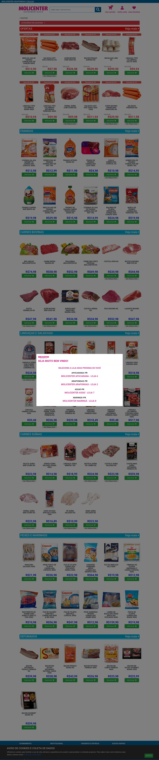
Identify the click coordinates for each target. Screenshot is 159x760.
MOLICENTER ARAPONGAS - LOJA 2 (79, 384)
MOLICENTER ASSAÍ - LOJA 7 (79, 392)
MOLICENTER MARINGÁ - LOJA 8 (79, 401)
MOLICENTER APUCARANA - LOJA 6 (79, 376)
